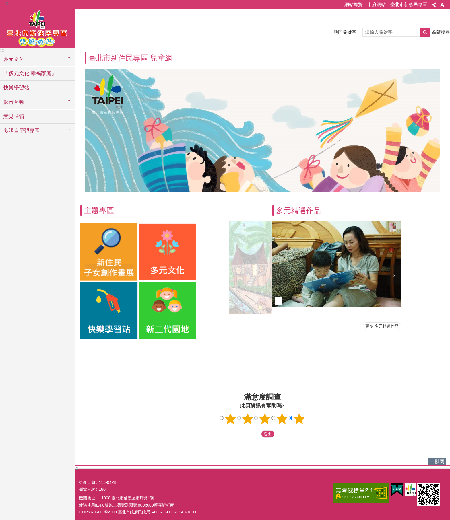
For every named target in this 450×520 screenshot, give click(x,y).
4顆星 (282, 418)
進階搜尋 (441, 32)
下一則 (394, 275)
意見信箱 (13, 116)
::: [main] (82, 54)
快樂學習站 (16, 88)
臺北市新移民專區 (408, 4)
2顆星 (247, 418)
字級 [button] (442, 4)
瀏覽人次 (87, 489)
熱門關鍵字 (344, 32)
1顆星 (230, 418)
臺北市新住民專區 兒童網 (130, 58)
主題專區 (99, 211)
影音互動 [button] (13, 102)
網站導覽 (353, 4)
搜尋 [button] (425, 32)
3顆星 (264, 418)
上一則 (279, 275)
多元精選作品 (298, 211)
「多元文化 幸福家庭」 (30, 73)
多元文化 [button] (13, 59)
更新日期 (87, 482)
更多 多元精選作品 (382, 326)
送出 (255, 434)
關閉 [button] (439, 461)
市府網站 (376, 4)
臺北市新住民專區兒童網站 (37, 28)
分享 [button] (434, 4)
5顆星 (299, 418)
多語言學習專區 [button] (21, 131)
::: (6, 3)
